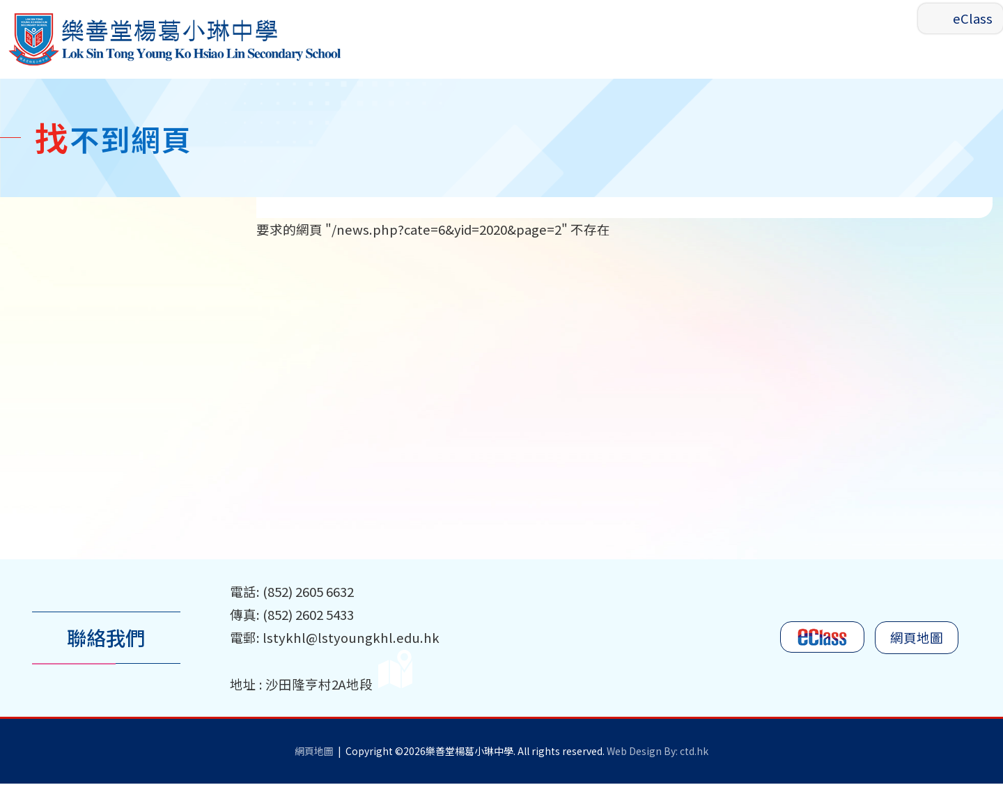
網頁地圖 (916, 639)
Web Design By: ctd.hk (657, 752)
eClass (973, 18)
